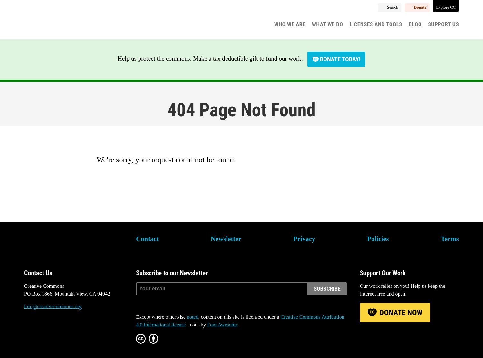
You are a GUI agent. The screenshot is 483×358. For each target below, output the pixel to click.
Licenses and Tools (376, 24)
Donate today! (340, 59)
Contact (147, 238)
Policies (378, 238)
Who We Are (289, 24)
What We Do (327, 24)
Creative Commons (55, 21)
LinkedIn (64, 331)
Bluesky (29, 331)
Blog (415, 24)
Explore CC (446, 7)
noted (192, 317)
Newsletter (226, 238)
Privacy (304, 238)
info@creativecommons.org (53, 306)
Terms (450, 238)
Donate (420, 7)
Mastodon (46, 331)
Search (392, 7)
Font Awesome (222, 324)
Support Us (443, 24)
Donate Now (401, 312)
